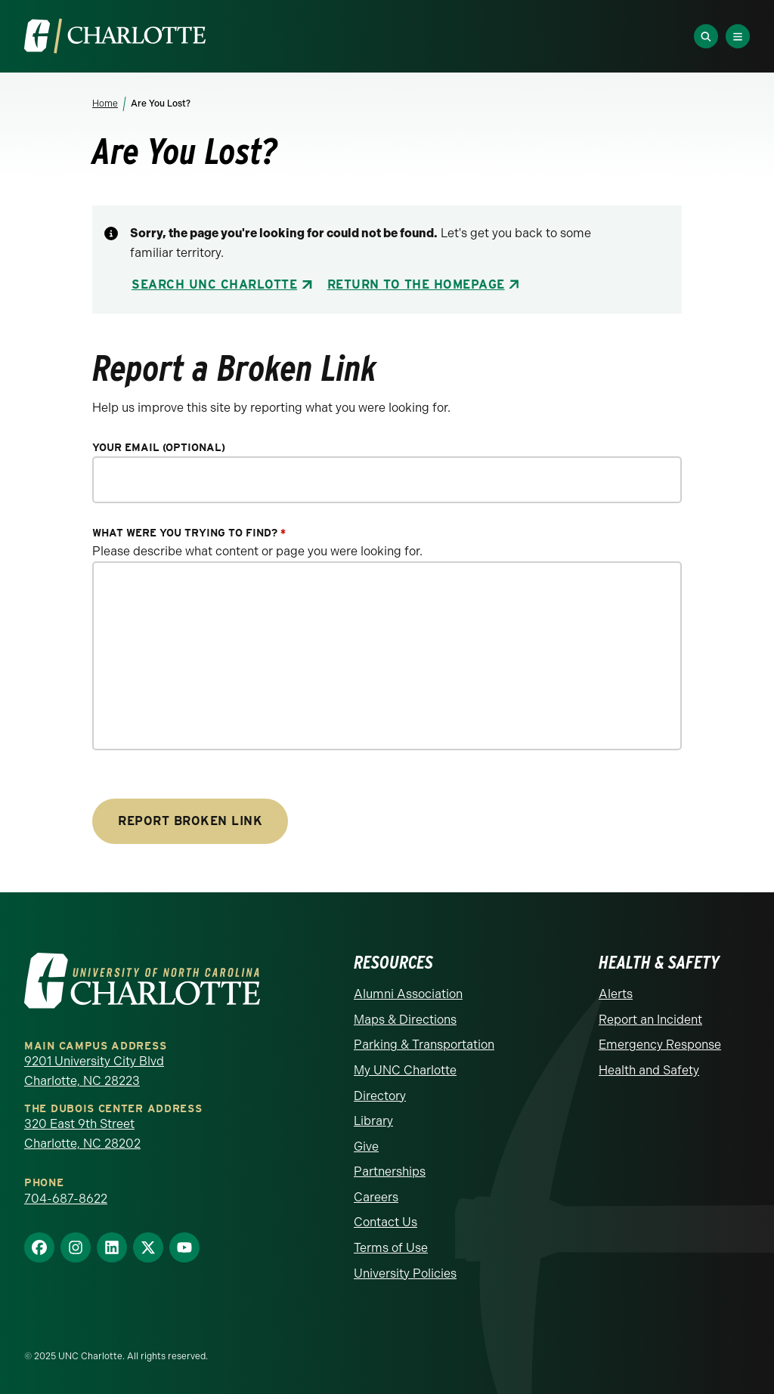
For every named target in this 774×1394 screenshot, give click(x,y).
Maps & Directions (405, 1019)
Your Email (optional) (158, 447)
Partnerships (390, 1171)
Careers (376, 1197)
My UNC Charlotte (405, 1070)
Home (105, 103)
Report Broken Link (190, 821)
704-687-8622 (65, 1199)
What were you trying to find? (189, 533)
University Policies (405, 1273)
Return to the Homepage (416, 284)
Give (366, 1146)
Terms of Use (391, 1248)
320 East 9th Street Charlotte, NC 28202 (82, 1134)
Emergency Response (660, 1044)
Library (373, 1121)
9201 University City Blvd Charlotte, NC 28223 (94, 1071)
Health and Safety (649, 1070)
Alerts (616, 994)
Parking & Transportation (424, 1044)
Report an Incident (650, 1019)
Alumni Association (408, 994)
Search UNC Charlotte (214, 284)
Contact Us (385, 1222)
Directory (380, 1096)
